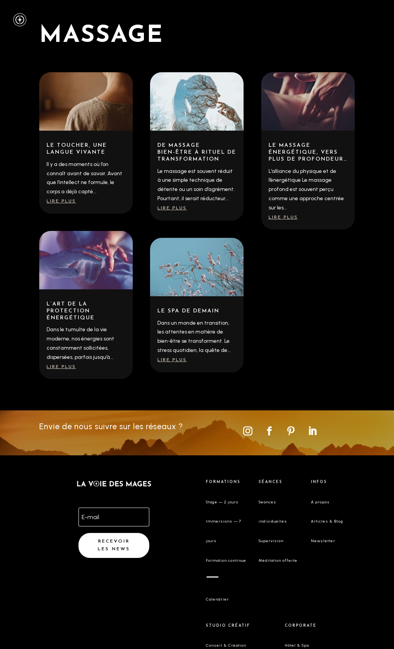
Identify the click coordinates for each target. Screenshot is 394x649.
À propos (320, 502)
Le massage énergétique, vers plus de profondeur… (308, 152)
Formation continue (226, 560)
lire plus (61, 201)
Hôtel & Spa (297, 645)
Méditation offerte (278, 560)
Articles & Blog (327, 521)
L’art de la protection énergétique (71, 311)
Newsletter (323, 540)
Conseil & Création (226, 645)
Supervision (271, 540)
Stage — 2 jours (222, 502)
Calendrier (217, 599)
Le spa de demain (188, 311)
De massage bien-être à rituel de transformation (196, 152)
